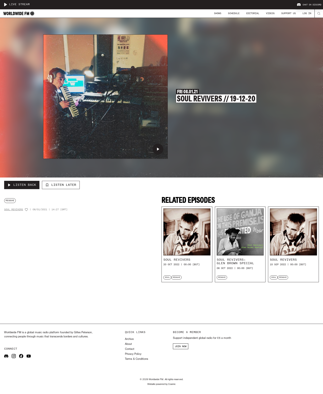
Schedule (234, 13)
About (128, 344)
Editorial (252, 13)
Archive (129, 339)
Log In (306, 13)
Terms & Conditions (136, 359)
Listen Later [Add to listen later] (60, 185)
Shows (217, 13)
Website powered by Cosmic (161, 384)
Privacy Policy (133, 354)
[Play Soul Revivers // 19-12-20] (158, 149)
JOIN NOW (180, 346)
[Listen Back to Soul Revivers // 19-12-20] (21, 185)
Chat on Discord (309, 5)
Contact (129, 349)
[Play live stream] (5, 4)
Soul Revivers (13, 209)
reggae (10, 200)
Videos (270, 13)
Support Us (288, 13)
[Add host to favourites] (26, 209)
